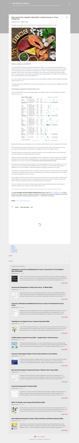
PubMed (20, 159)
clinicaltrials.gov (56, 147)
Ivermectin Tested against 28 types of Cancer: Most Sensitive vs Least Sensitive (34, 354)
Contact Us (14, 250)
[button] (67, 17)
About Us (13, 247)
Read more (64, 283)
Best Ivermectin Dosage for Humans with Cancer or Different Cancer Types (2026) (34, 370)
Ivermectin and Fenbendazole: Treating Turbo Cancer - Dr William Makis (32, 287)
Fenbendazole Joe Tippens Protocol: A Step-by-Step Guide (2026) (30, 321)
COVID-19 (27, 10)
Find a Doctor (14, 249)
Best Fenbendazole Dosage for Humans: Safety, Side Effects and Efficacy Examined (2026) (37, 418)
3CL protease (35, 69)
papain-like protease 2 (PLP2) (21, 69)
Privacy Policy (14, 252)
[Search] (69, 4)
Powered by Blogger (39, 436)
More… (45, 10)
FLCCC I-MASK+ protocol (56, 192)
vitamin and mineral (24, 207)
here (41, 70)
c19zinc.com (19, 94)
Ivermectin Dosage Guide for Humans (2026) (24, 386)
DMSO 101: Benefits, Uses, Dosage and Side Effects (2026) (28, 402)
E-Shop (21, 10)
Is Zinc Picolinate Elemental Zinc (22, 200)
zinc (32, 207)
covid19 (16, 207)
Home (14, 10)
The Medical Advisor (21, 3)
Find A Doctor (36, 10)
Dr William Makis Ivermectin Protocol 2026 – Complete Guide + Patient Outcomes (34, 337)
